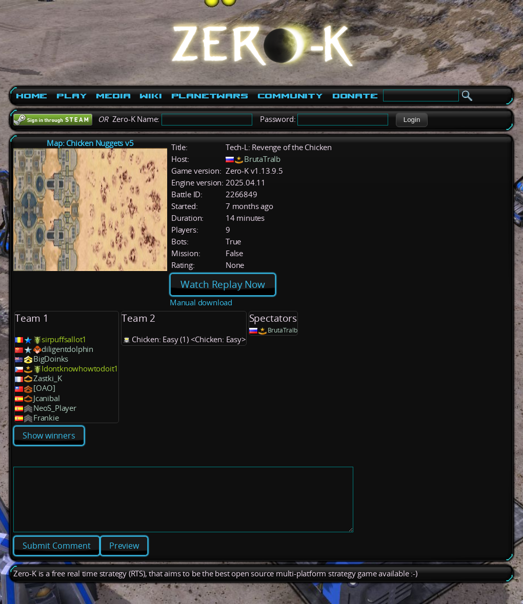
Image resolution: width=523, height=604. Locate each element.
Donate (355, 96)
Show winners (49, 435)
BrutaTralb (262, 159)
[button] (411, 120)
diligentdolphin (67, 349)
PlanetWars (209, 96)
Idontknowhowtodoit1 (80, 368)
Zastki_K (47, 378)
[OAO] (44, 388)
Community (290, 96)
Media (113, 96)
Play (71, 96)
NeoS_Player (54, 408)
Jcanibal (46, 398)
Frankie (46, 418)
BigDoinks (50, 359)
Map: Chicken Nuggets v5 (90, 143)
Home (31, 96)
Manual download (201, 302)
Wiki (150, 96)
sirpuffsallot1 (64, 339)
